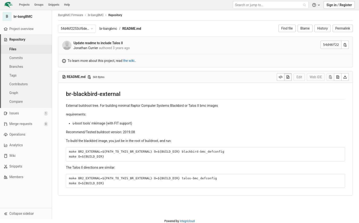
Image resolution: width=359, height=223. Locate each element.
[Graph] (26, 93)
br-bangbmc (108, 28)
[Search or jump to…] (271, 5)
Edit (299, 77)
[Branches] (26, 66)
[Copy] (330, 77)
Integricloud (187, 221)
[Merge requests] (26, 124)
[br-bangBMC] (26, 16)
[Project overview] (26, 29)
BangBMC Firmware (70, 15)
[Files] (26, 49)
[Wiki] (26, 155)
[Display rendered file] (288, 77)
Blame (305, 28)
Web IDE (316, 77)
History (322, 28)
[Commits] (26, 58)
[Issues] (26, 113)
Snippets (53, 4)
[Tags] (26, 75)
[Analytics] (26, 145)
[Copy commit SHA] (345, 45)
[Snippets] (26, 166)
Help (67, 4)
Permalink (342, 28)
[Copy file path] (89, 77)
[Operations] (26, 134)
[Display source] (280, 77)
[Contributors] (26, 84)
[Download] (345, 77)
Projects (24, 4)
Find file (287, 28)
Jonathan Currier (85, 48)
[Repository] (26, 39)
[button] (26, 213)
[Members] (26, 177)
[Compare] (26, 101)
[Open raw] (338, 77)
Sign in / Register (339, 5)
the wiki (129, 61)
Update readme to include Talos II (98, 43)
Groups (38, 4)
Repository (115, 15)
